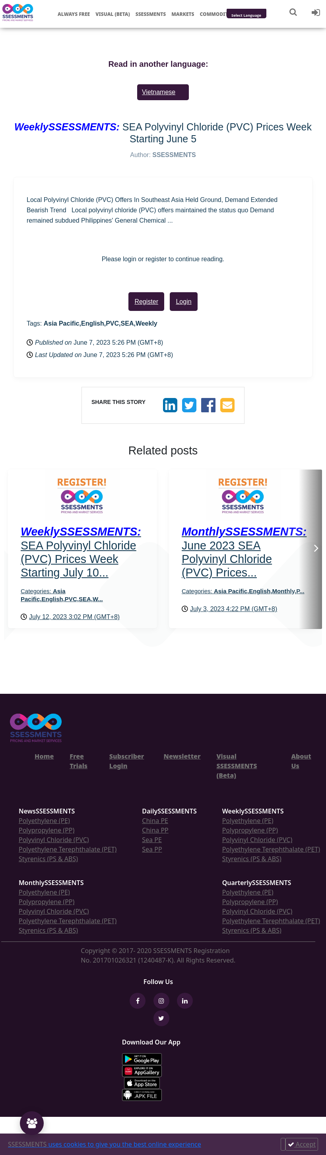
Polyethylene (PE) (44, 820)
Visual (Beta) (112, 14)
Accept (302, 1144)
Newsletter (182, 756)
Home (44, 756)
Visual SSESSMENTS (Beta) (236, 766)
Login (183, 301)
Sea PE (152, 839)
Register (146, 301)
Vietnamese (158, 92)
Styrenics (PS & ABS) (48, 858)
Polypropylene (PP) (46, 830)
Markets (182, 14)
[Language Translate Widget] (257, 16)
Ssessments (151, 14)
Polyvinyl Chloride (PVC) (54, 839)
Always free (74, 14)
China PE (155, 820)
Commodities (218, 14)
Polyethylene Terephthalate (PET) (67, 849)
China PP (155, 830)
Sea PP (152, 849)
